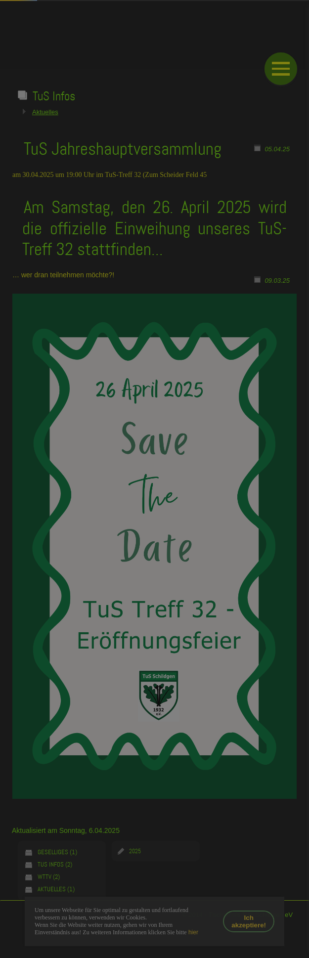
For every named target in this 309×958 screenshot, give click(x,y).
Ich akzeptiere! (248, 921)
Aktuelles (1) (56, 889)
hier (192, 932)
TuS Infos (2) (55, 864)
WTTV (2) (49, 876)
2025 (135, 851)
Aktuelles (45, 112)
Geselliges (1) (57, 852)
